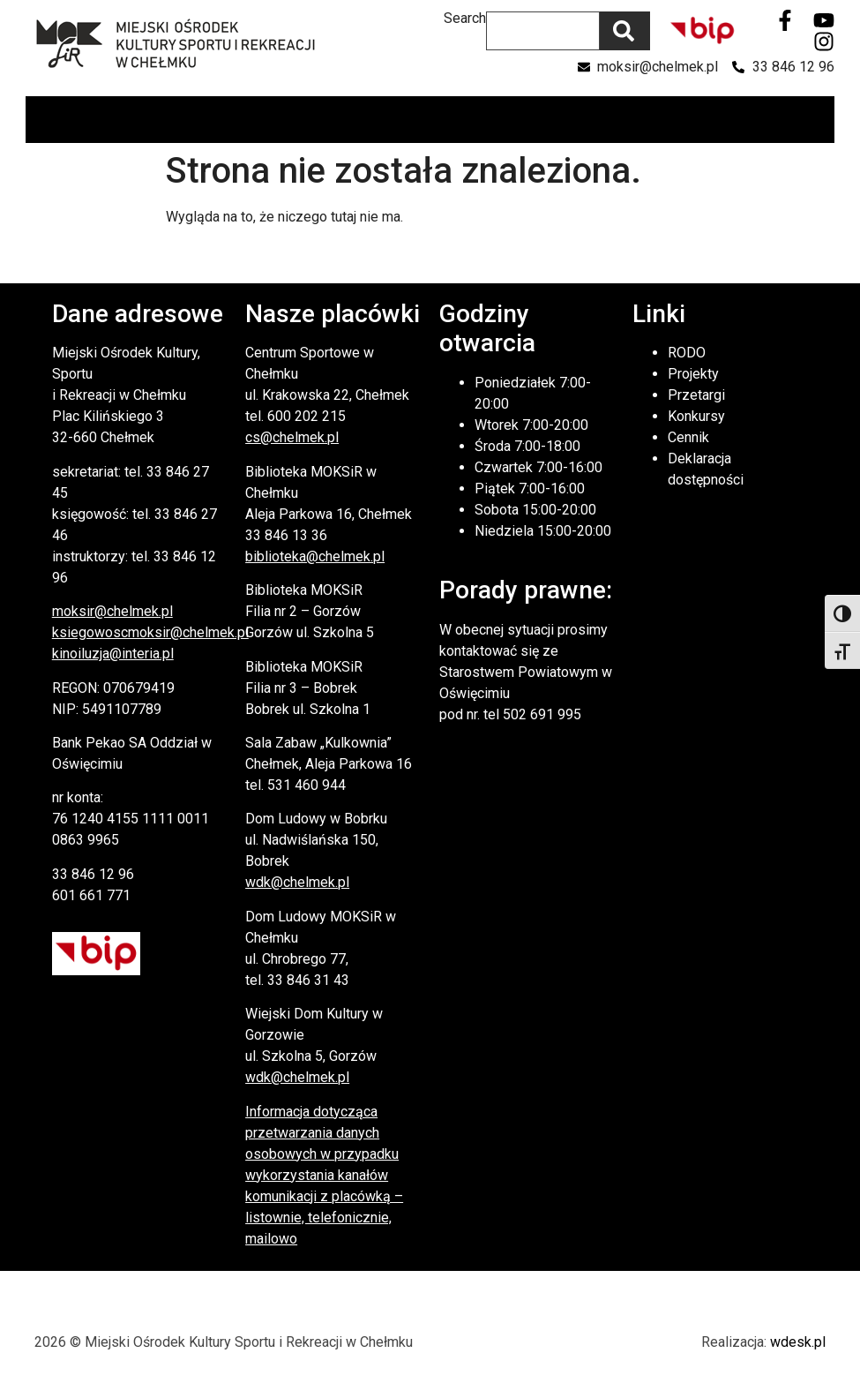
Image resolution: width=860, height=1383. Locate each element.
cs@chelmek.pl (292, 437)
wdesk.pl (798, 1342)
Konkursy (696, 416)
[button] (819, 119)
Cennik (688, 437)
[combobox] (543, 30)
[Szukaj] (625, 30)
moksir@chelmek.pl (112, 611)
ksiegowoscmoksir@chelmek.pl (150, 632)
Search (465, 18)
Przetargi (696, 395)
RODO (687, 352)
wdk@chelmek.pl (297, 882)
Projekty (693, 373)
